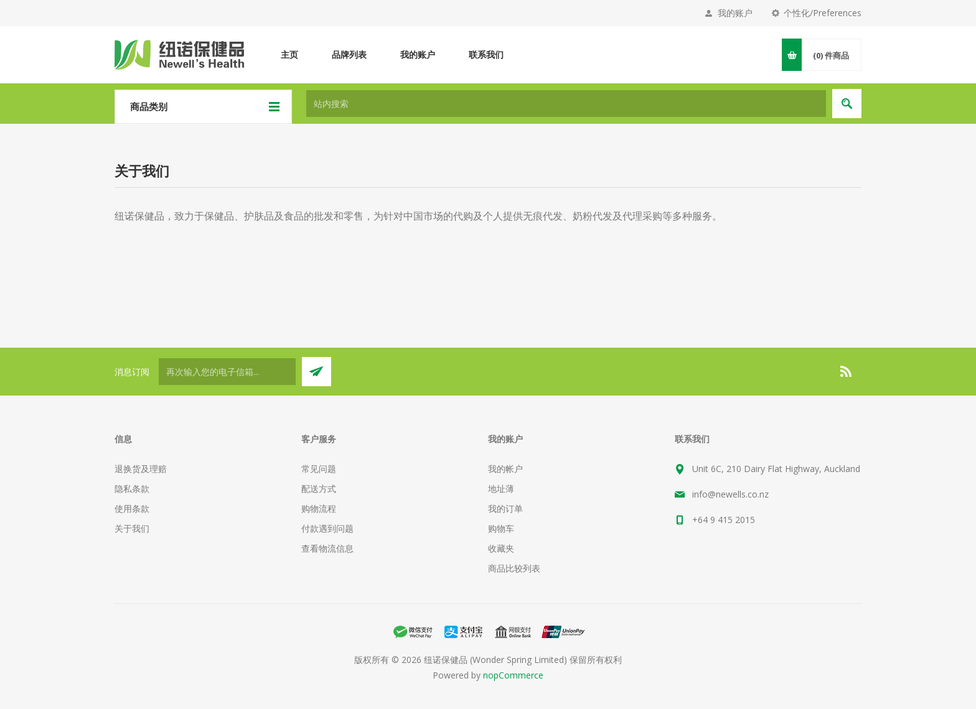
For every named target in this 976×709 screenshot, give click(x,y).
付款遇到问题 (327, 528)
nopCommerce (513, 675)
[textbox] (566, 103)
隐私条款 (132, 488)
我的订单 (505, 508)
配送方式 (318, 488)
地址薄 (501, 488)
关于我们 (132, 528)
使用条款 (132, 508)
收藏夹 (501, 548)
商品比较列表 (514, 568)
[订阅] (227, 371)
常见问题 (318, 469)
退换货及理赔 (141, 469)
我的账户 (735, 13)
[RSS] (846, 371)
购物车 (501, 528)
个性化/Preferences (822, 13)
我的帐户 (505, 469)
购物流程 (318, 508)
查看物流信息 (327, 548)
